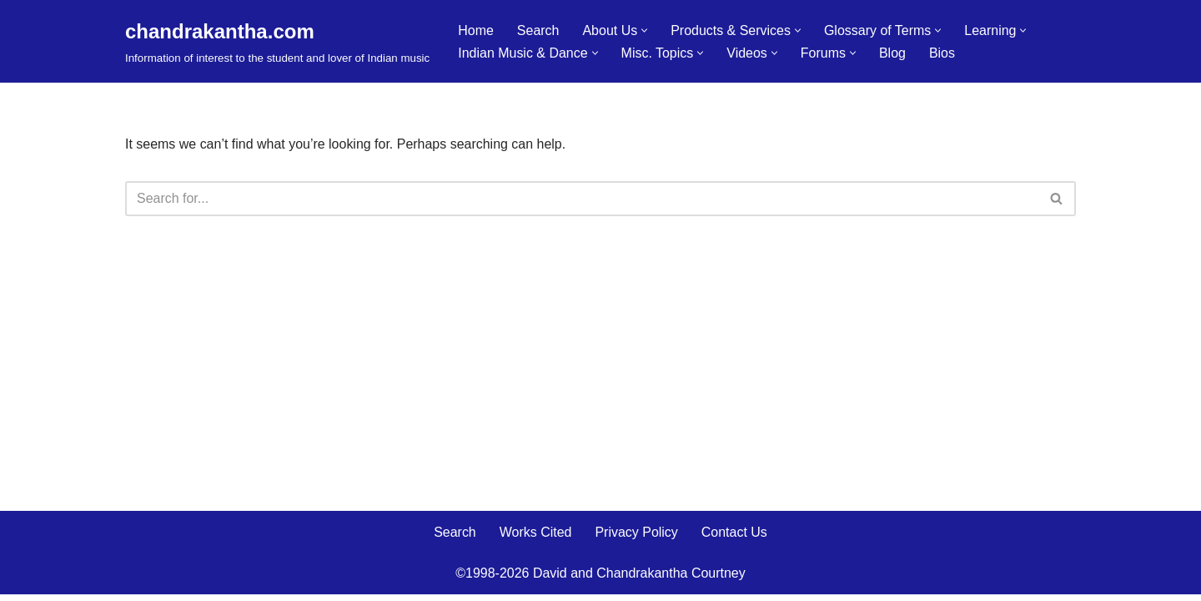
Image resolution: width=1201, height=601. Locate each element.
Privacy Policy (636, 539)
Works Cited (536, 539)
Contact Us (734, 539)
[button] (644, 30)
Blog (893, 53)
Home (476, 30)
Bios (943, 53)
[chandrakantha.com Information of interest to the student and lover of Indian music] (277, 41)
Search (538, 30)
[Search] (581, 198)
